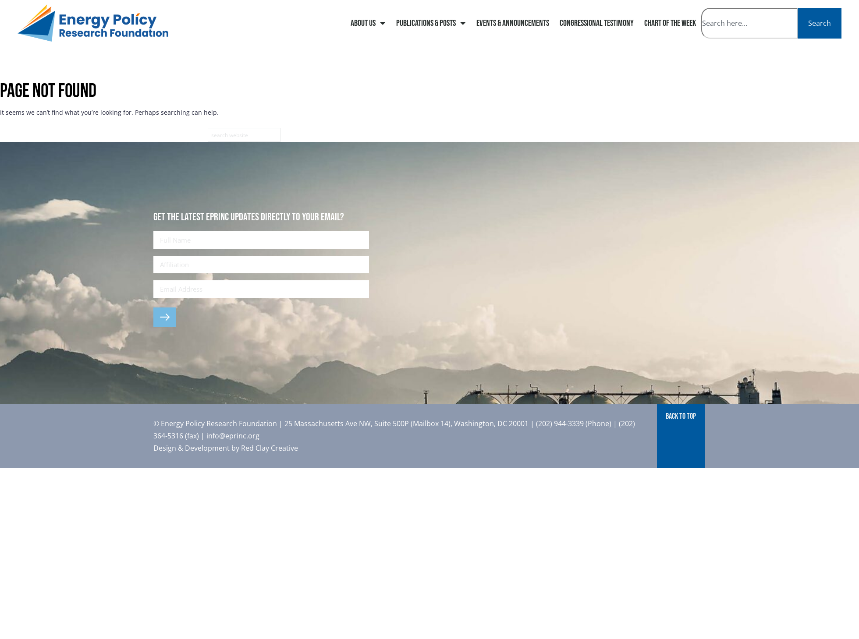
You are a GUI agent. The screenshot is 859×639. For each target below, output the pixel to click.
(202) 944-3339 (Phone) (573, 423)
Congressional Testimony (597, 23)
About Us (368, 23)
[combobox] (749, 23)
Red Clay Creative (269, 448)
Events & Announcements (512, 23)
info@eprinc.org (232, 436)
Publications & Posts (431, 23)
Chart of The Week (670, 23)
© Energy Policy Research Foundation (216, 423)
